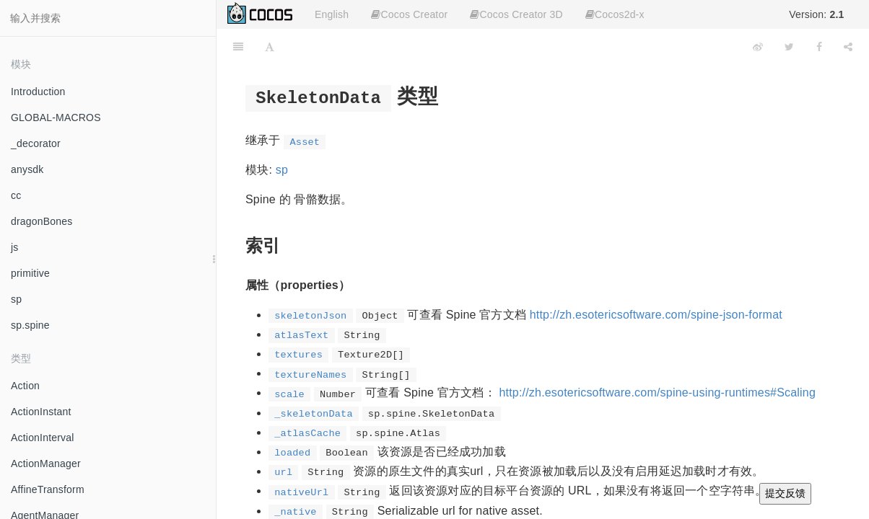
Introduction (38, 91)
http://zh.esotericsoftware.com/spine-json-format (656, 315)
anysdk (27, 169)
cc (16, 195)
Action (25, 385)
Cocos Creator (409, 14)
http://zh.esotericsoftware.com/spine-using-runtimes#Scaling (657, 392)
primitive (30, 273)
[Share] (848, 47)
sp (16, 299)
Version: (816, 14)
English (332, 14)
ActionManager (46, 463)
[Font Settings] (269, 47)
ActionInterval (42, 437)
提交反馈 (785, 493)
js (15, 247)
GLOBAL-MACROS (56, 117)
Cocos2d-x (615, 14)
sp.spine (30, 325)
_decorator (36, 143)
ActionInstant (41, 411)
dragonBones (42, 221)
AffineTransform (47, 489)
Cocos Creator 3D (516, 14)
